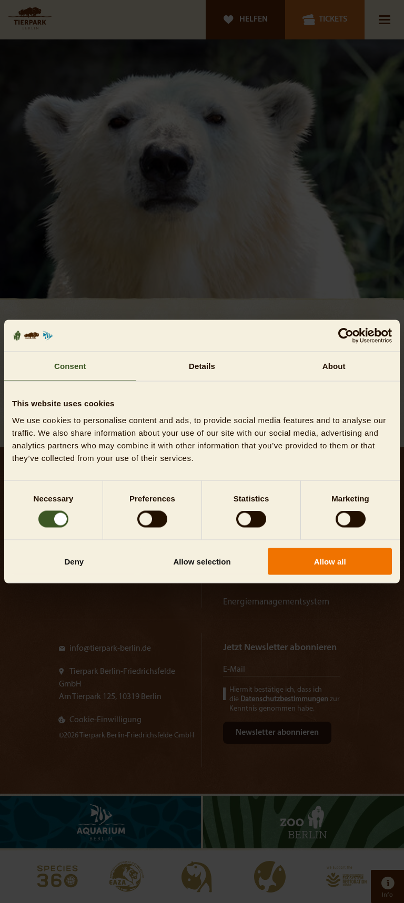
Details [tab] (202, 366)
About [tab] (334, 366)
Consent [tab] (70, 366)
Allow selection (201, 561)
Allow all (330, 561)
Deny (74, 561)
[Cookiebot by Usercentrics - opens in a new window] (346, 336)
